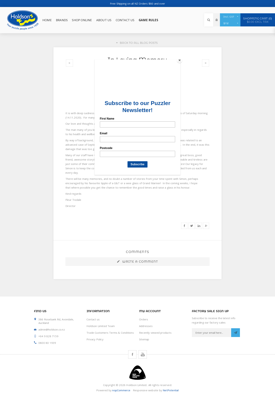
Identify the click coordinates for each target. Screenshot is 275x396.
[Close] (179, 60)
